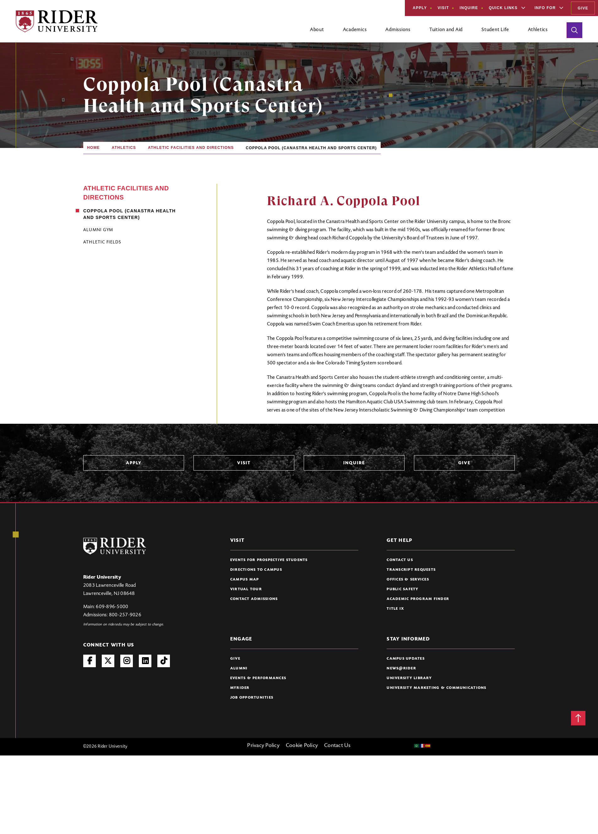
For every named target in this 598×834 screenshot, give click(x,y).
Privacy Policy (263, 746)
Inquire (468, 8)
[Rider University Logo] (114, 546)
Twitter (108, 661)
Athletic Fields (102, 242)
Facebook (89, 661)
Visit (443, 8)
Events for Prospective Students (269, 560)
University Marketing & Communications (436, 688)
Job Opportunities (251, 698)
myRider (240, 688)
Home (93, 147)
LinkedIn (145, 661)
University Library (409, 678)
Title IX (395, 609)
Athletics (124, 147)
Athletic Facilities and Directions (191, 147)
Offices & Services (408, 579)
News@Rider (401, 668)
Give (583, 8)
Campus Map (244, 579)
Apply (420, 8)
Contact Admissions (254, 599)
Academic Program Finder (418, 599)
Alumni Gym (98, 230)
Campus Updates (406, 659)
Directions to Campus (256, 570)
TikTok (163, 661)
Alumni (239, 668)
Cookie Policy (302, 746)
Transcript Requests (411, 570)
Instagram (126, 661)
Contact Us (400, 560)
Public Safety (402, 589)
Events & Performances (258, 678)
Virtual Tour (246, 589)
